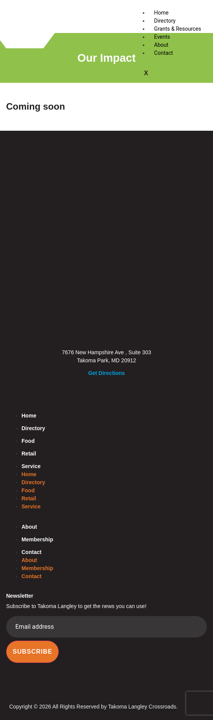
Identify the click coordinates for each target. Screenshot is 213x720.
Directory (165, 21)
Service (31, 466)
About (161, 45)
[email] (106, 627)
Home (161, 13)
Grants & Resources (177, 29)
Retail (28, 453)
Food (28, 441)
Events (162, 37)
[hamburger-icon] (198, 12)
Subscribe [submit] (32, 651)
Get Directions (106, 373)
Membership (37, 539)
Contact (163, 53)
